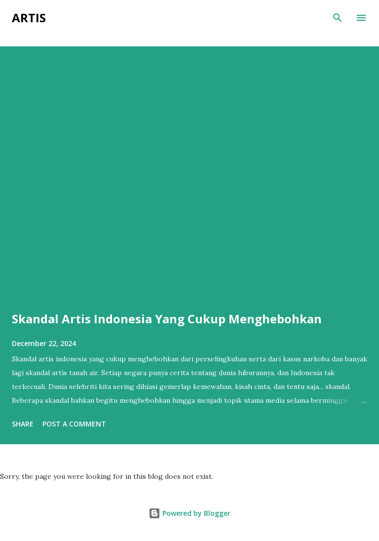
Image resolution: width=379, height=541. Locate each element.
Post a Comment (74, 423)
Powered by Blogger (189, 513)
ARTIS (29, 17)
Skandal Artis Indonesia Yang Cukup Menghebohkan (167, 318)
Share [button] (23, 423)
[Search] (337, 18)
